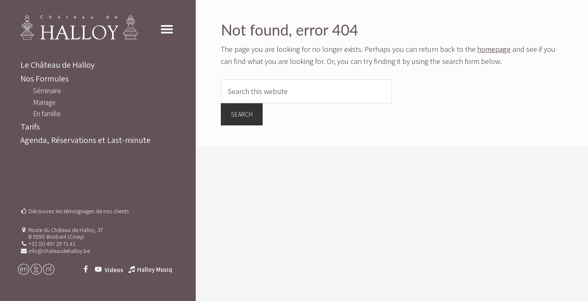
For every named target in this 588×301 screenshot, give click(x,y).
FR (36, 268)
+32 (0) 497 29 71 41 (52, 243)
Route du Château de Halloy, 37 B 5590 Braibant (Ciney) (65, 233)
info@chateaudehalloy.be (59, 251)
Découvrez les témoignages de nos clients (78, 211)
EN (24, 268)
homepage (494, 49)
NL (49, 268)
